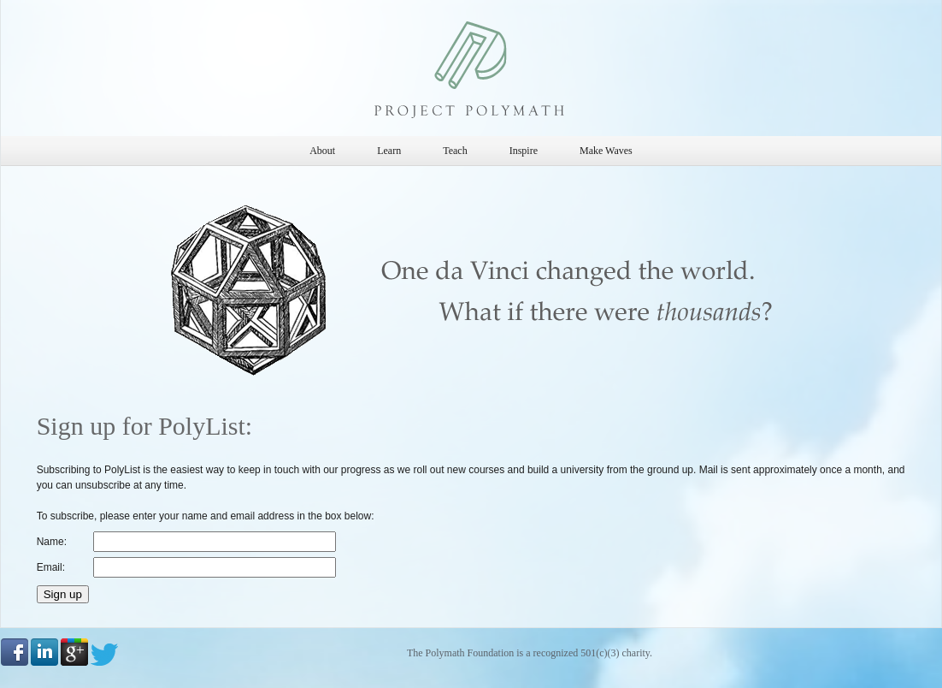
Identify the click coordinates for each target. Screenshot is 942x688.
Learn (389, 151)
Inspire (523, 151)
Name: (52, 542)
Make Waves (606, 151)
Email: (51, 567)
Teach (455, 151)
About (322, 151)
